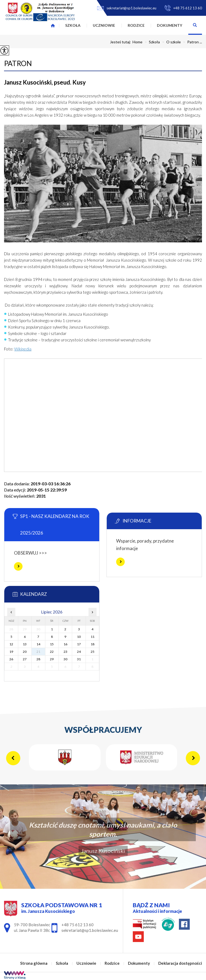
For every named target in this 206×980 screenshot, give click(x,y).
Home (137, 42)
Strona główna (53, 25)
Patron (18, 63)
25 (92, 652)
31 (79, 659)
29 (52, 659)
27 (25, 659)
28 (38, 659)
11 (92, 637)
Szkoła (72, 25)
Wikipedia (22, 348)
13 (25, 644)
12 (11, 644)
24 (79, 652)
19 (11, 652)
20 (25, 652)
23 (65, 652)
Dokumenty (169, 25)
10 (79, 637)
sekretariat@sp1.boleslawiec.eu (126, 8)
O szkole (170, 42)
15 (52, 644)
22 (52, 652)
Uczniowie (104, 25)
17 (79, 644)
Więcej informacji (18, 566)
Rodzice (136, 25)
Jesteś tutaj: (121, 42)
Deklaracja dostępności (180, 963)
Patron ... (191, 42)
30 (65, 659)
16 (65, 644)
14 (38, 644)
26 (11, 659)
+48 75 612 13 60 (183, 8)
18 (92, 644)
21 (38, 652)
